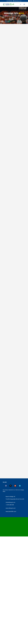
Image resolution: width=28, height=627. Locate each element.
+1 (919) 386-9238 (10, 503)
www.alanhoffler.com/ (11, 509)
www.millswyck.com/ (11, 506)
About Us (20, 518)
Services (12, 517)
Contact (15, 518)
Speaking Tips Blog (8, 518)
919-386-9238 (9, 0)
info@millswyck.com (10, 500)
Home (8, 517)
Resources (18, 517)
